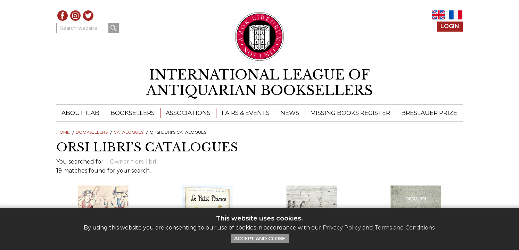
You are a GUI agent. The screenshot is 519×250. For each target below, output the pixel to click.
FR (455, 14)
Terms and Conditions (404, 227)
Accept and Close (259, 238)
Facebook (62, 15)
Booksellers (132, 112)
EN (438, 14)
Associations (188, 112)
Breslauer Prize (429, 112)
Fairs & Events (246, 112)
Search (113, 28)
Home (63, 132)
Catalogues (128, 132)
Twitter (88, 15)
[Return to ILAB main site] (259, 36)
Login (449, 26)
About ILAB (80, 112)
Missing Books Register (350, 112)
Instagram (75, 15)
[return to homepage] (259, 83)
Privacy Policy (342, 227)
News (289, 112)
